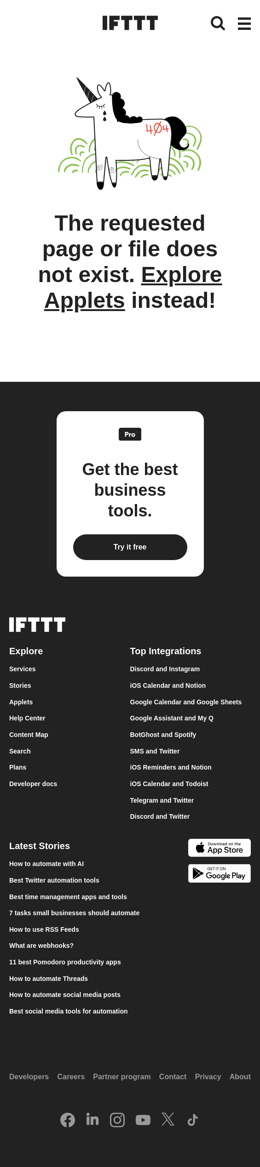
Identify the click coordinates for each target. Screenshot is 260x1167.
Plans (17, 767)
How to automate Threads (48, 978)
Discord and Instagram (165, 669)
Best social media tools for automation (68, 1011)
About (240, 1077)
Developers (29, 1077)
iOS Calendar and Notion (168, 685)
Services (22, 669)
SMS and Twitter (155, 751)
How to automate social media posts (65, 994)
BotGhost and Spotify (163, 734)
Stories (20, 685)
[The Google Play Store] (219, 875)
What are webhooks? (41, 945)
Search (20, 751)
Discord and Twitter (160, 816)
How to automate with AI (46, 863)
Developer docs (33, 783)
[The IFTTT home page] (130, 23)
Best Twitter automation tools (54, 880)
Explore (26, 651)
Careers (71, 1077)
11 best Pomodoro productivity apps (65, 962)
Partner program (121, 1077)
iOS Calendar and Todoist (169, 783)
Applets (21, 702)
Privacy (208, 1077)
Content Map (28, 734)
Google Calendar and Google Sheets (186, 702)
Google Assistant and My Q (172, 718)
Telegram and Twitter (162, 800)
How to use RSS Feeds (44, 929)
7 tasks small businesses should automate (74, 913)
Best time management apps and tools (68, 897)
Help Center (27, 718)
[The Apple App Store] (219, 849)
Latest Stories (39, 846)
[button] (244, 24)
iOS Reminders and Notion (171, 767)
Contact (173, 1077)
